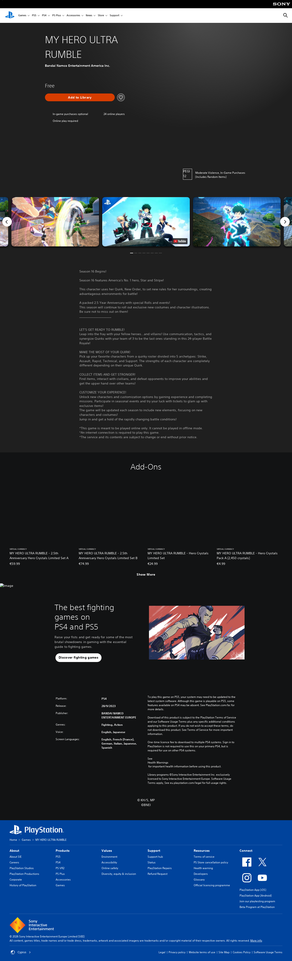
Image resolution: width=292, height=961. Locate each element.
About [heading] (14, 851)
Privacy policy (177, 952)
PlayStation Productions (24, 874)
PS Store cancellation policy (211, 862)
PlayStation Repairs (160, 868)
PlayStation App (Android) (256, 895)
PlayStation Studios (22, 868)
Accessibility (109, 862)
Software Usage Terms (268, 952)
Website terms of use (202, 952)
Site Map (224, 952)
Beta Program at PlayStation (257, 907)
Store (101, 15)
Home (13, 840)
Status (152, 862)
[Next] (285, 222)
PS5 (34, 15)
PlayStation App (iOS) (253, 890)
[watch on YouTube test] (180, 241)
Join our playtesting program (257, 901)
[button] (146, 221)
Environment (109, 857)
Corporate (16, 879)
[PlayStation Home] (10, 15)
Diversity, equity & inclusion (119, 874)
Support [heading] (154, 851)
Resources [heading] (202, 851)
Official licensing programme (212, 885)
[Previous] (7, 222)
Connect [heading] (246, 851)
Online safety (110, 868)
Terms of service (204, 857)
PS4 (44, 15)
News (89, 15)
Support (114, 15)
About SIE (15, 857)
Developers (201, 874)
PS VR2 (60, 868)
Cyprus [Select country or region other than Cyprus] (21, 952)
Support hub (155, 857)
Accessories (73, 15)
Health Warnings (158, 762)
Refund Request (157, 874)
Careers (14, 862)
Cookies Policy (241, 952)
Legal (162, 952)
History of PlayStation (23, 885)
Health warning (203, 868)
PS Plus (56, 15)
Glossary (199, 879)
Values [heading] (107, 851)
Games (22, 15)
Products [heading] (63, 851)
